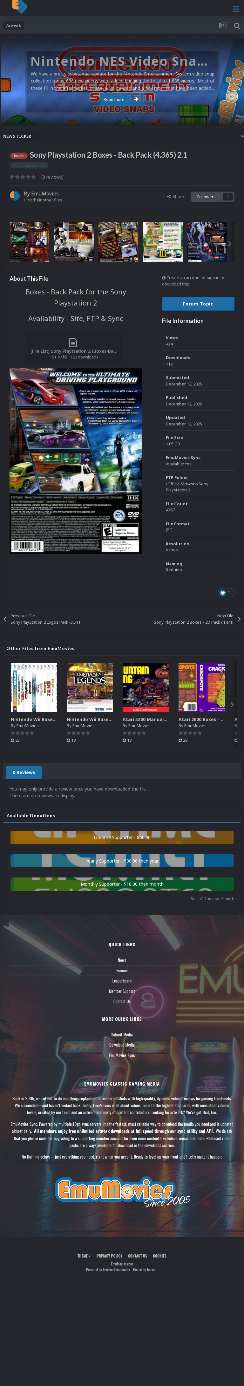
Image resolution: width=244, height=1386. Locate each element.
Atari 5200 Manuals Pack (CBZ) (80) (162, 719)
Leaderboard (122, 980)
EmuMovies (45, 193)
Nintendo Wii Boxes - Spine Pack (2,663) (56, 719)
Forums (122, 970)
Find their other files (43, 200)
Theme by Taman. (144, 1269)
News (122, 960)
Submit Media (122, 1034)
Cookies (159, 1255)
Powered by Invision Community (108, 1269)
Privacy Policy (109, 1255)
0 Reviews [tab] (24, 772)
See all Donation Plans (212, 898)
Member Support (122, 991)
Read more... (121, 99)
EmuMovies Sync (122, 1055)
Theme (84, 1255)
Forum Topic (198, 304)
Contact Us (122, 1001)
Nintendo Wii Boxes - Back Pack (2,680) (111, 719)
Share (175, 196)
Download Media (122, 1044)
